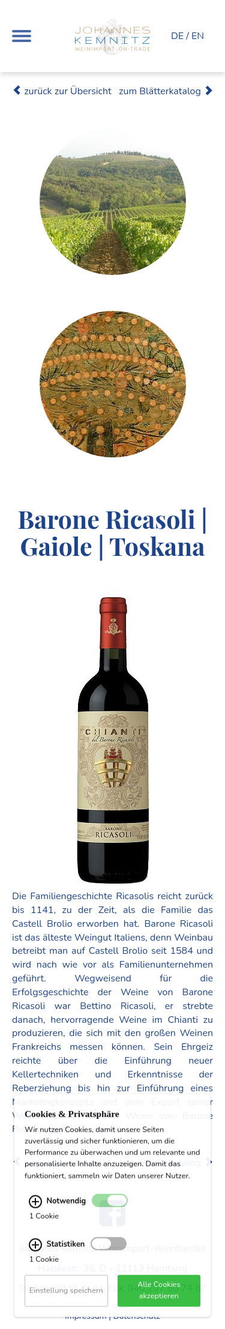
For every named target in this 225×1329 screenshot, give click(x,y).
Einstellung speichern (66, 1297)
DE (177, 36)
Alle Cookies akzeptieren (159, 1297)
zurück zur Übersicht (62, 91)
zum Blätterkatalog (166, 91)
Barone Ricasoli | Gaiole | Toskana (112, 532)
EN (197, 36)
